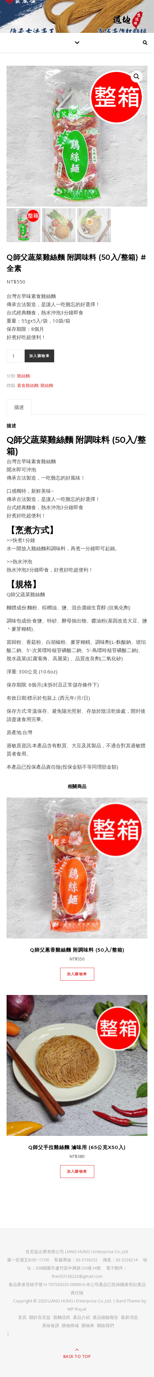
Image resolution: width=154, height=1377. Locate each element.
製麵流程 (61, 1317)
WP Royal (76, 1309)
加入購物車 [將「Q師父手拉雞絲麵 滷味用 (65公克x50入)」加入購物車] (77, 1171)
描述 (19, 407)
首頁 (22, 1317)
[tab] (19, 407)
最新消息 (129, 1317)
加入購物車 (39, 355)
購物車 (87, 1325)
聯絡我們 (105, 1325)
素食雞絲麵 (27, 385)
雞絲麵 (23, 376)
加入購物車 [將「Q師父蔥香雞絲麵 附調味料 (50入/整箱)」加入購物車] (77, 974)
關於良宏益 (40, 1317)
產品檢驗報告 (105, 1317)
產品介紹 (81, 1317)
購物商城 (70, 1325)
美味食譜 (50, 1325)
